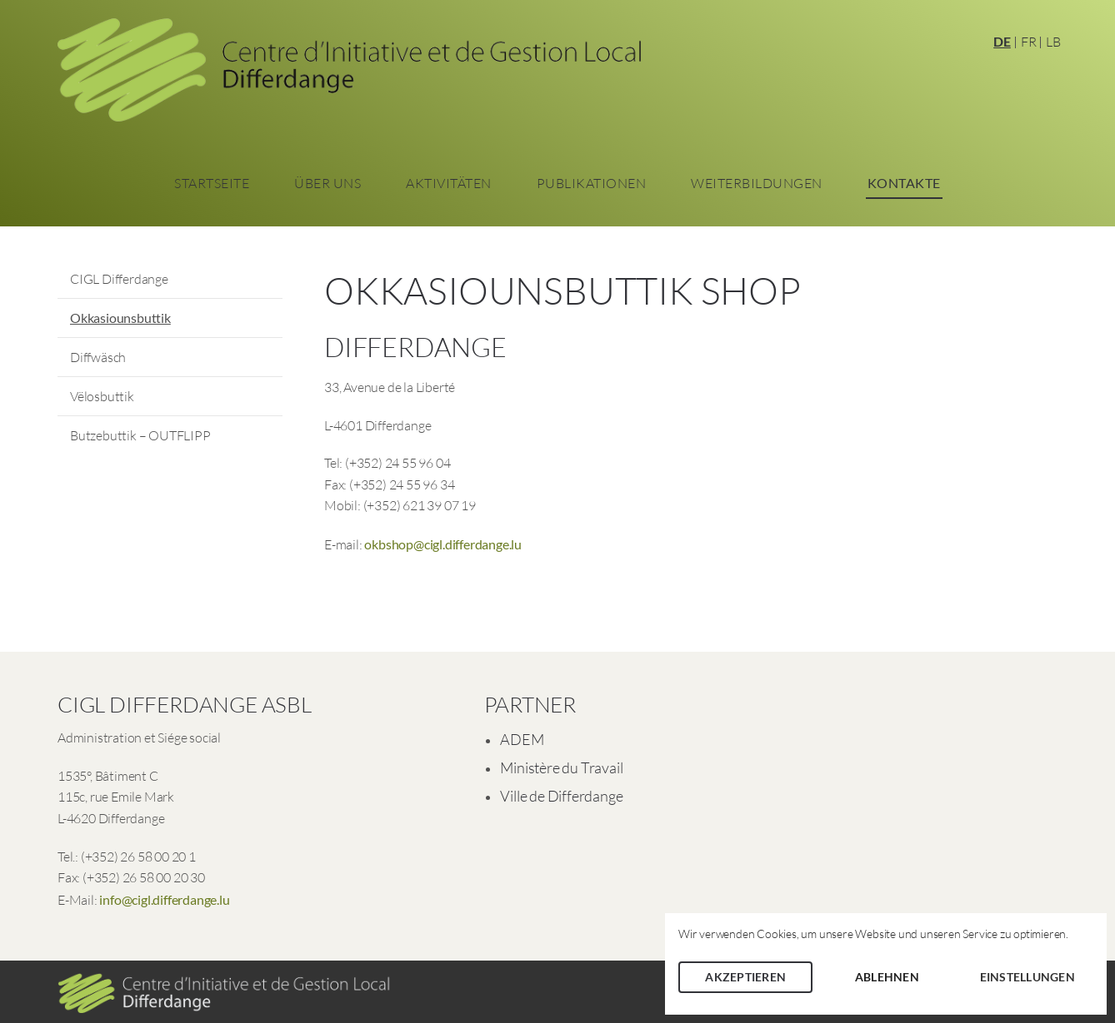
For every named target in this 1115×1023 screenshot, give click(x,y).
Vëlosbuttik (102, 396)
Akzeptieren (745, 977)
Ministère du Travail (561, 767)
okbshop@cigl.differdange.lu (443, 544)
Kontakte (904, 183)
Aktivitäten (449, 183)
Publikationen (592, 183)
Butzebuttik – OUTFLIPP (140, 435)
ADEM (521, 739)
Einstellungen (1027, 977)
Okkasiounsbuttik (120, 317)
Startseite (211, 183)
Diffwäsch (98, 357)
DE (1002, 41)
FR (1029, 41)
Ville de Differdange (561, 796)
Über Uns (327, 183)
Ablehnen (887, 977)
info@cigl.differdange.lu (164, 899)
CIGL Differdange (119, 279)
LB (1053, 41)
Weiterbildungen (756, 183)
